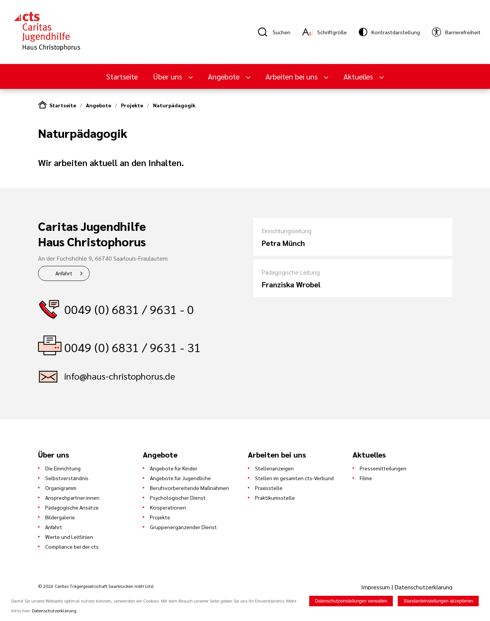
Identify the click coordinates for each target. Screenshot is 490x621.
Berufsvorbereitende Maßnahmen (189, 487)
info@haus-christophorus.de (119, 376)
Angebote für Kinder (173, 468)
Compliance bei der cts (72, 546)
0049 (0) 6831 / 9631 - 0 (129, 309)
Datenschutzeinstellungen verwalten (351, 601)
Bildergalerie (60, 517)
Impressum (376, 587)
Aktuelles (359, 76)
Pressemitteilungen (383, 468)
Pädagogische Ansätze (72, 507)
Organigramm (60, 487)
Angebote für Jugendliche (180, 478)
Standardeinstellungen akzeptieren (438, 601)
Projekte (132, 105)
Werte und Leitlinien (69, 536)
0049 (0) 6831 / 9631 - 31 (132, 347)
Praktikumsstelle (275, 497)
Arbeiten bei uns (292, 76)
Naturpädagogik (174, 105)
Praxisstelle (268, 487)
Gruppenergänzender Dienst (183, 526)
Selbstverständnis (67, 478)
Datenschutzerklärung (423, 587)
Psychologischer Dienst (178, 497)
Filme (366, 478)
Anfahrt (63, 273)
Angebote (224, 76)
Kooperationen (168, 507)
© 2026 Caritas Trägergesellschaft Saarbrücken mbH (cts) (95, 586)
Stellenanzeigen (274, 468)
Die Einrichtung (63, 468)
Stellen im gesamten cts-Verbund (294, 478)
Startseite (122, 76)
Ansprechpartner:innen (72, 497)
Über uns (168, 76)
